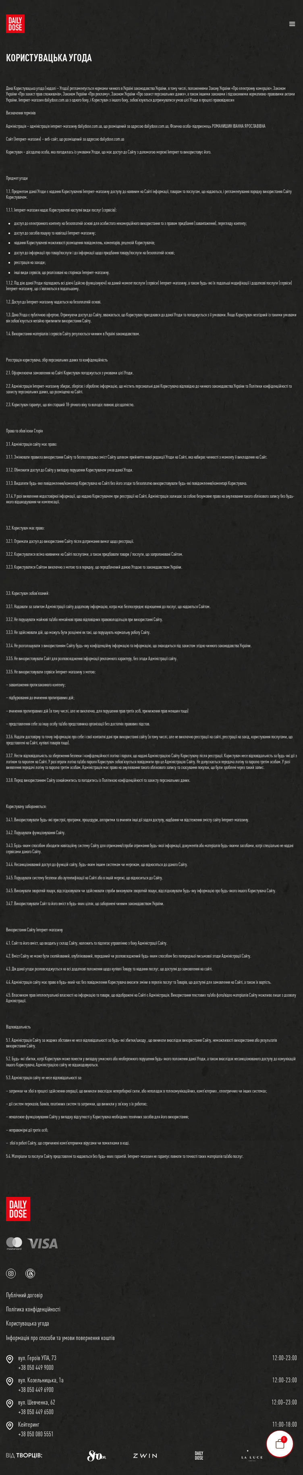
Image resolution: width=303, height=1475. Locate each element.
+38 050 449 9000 (36, 1367)
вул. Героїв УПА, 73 (37, 1358)
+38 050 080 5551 (36, 1434)
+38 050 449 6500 (36, 1412)
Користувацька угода (27, 1323)
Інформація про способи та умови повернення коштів (60, 1337)
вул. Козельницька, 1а (41, 1380)
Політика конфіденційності (33, 1309)
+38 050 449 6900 (36, 1389)
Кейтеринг (28, 1424)
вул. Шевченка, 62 (36, 1402)
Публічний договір (24, 1294)
